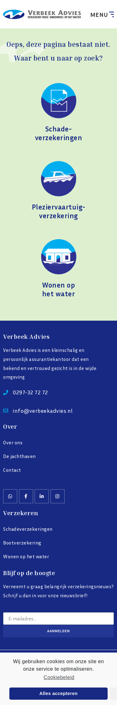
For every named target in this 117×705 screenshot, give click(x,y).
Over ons (12, 442)
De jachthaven (19, 456)
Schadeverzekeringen (28, 529)
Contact (12, 470)
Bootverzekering (22, 543)
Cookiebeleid (59, 677)
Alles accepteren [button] (58, 693)
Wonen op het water (26, 556)
